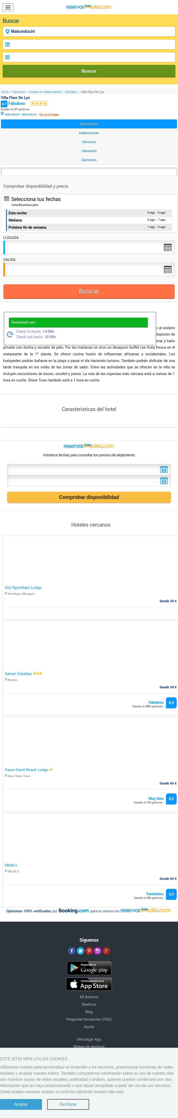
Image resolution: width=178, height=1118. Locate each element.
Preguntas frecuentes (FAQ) (89, 1019)
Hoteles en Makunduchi (45, 92)
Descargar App (89, 1039)
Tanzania (19, 92)
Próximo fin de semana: (28, 227)
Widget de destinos (89, 1047)
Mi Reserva (89, 997)
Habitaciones (89, 132)
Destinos (89, 1004)
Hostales (71, 92)
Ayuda (89, 1027)
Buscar (89, 71)
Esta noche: (18, 213)
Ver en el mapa (49, 114)
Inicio (5, 92)
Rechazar (68, 1104)
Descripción (89, 124)
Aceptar (21, 1104)
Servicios (89, 141)
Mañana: (16, 220)
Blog (88, 1012)
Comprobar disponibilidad (89, 497)
